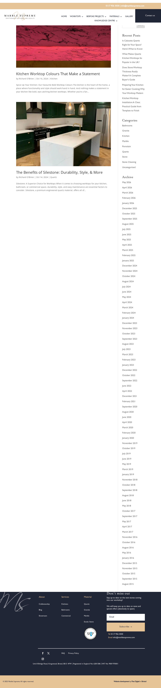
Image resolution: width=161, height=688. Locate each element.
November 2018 (129, 480)
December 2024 (129, 266)
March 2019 (127, 469)
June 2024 (126, 292)
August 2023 (128, 344)
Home (64, 17)
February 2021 (129, 402)
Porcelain (126, 147)
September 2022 (129, 381)
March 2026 (127, 193)
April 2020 (127, 422)
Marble (125, 141)
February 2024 (129, 313)
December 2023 (129, 323)
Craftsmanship (44, 604)
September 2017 (129, 516)
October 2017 (128, 511)
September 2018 (129, 490)
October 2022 (128, 375)
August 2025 (128, 224)
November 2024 (129, 271)
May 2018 (126, 506)
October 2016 (128, 543)
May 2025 (126, 240)
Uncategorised (129, 167)
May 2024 (126, 297)
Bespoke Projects (95, 17)
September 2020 (129, 407)
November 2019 (129, 443)
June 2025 (126, 235)
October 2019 (128, 449)
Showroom (43, 616)
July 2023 (126, 349)
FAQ (63, 653)
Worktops (75, 17)
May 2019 (126, 464)
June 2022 (126, 386)
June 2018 (126, 501)
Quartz (53, 177)
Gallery (129, 17)
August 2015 (128, 584)
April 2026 (127, 188)
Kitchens (64, 604)
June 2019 (126, 459)
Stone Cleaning (129, 162)
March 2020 (127, 428)
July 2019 (126, 454)
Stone (124, 157)
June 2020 (126, 417)
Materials (114, 17)
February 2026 (129, 198)
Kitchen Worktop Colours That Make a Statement (58, 73)
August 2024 (128, 282)
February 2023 (129, 360)
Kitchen (53, 78)
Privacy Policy (73, 653)
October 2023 (128, 334)
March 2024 (127, 308)
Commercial (66, 616)
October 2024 (128, 276)
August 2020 (128, 412)
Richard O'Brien (26, 78)
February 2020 (129, 433)
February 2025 (129, 256)
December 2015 (129, 563)
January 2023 (128, 365)
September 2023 (129, 339)
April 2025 (127, 245)
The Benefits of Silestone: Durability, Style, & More (59, 172)
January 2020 (128, 438)
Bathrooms (127, 126)
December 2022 (129, 370)
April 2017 (127, 527)
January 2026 (128, 203)
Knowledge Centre (105, 21)
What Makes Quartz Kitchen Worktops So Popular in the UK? (132, 58)
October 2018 (128, 485)
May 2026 (126, 183)
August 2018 (128, 496)
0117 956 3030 (112, 6)
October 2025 (128, 214)
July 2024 (126, 287)
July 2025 (126, 229)
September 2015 (129, 579)
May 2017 (126, 522)
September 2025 (129, 219)
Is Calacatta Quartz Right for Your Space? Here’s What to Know (132, 45)
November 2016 (129, 537)
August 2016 (128, 548)
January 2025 (128, 261)
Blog (40, 610)
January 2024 (128, 318)
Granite (125, 131)
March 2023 (127, 355)
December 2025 (129, 209)
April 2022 (127, 391)
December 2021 (129, 396)
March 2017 (127, 532)
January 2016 (128, 558)
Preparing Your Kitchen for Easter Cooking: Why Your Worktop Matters (133, 89)
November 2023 (129, 329)
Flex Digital (135, 682)
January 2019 (128, 475)
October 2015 (128, 574)
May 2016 (126, 553)
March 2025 (127, 250)
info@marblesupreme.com (132, 6)
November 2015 (129, 569)
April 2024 (127, 302)
